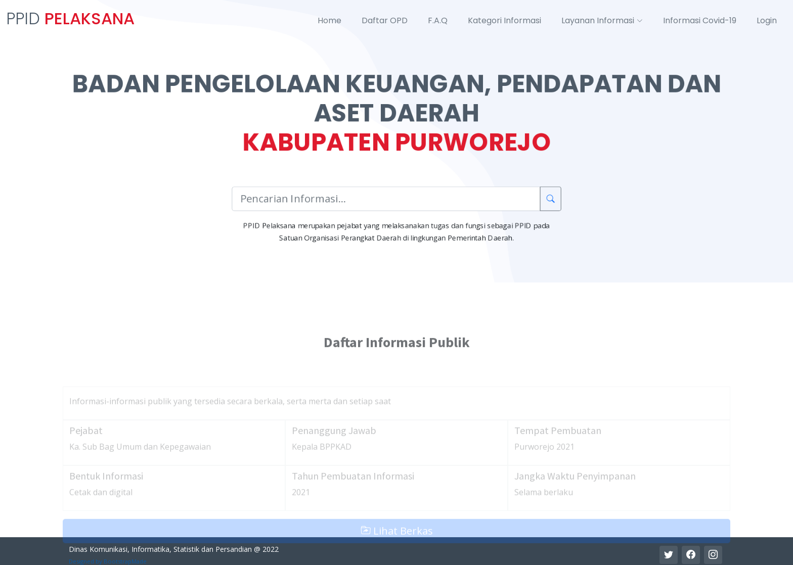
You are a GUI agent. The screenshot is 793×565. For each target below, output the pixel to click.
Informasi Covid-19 (699, 20)
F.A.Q (438, 20)
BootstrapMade (125, 561)
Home (329, 20)
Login (767, 20)
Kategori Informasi (504, 20)
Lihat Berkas (397, 550)
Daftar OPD (385, 20)
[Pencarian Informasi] (386, 199)
